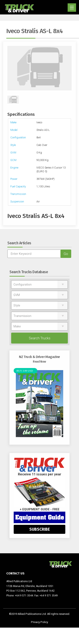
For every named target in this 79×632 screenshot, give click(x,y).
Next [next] (69, 68)
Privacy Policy (39, 622)
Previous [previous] (9, 68)
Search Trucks (39, 338)
